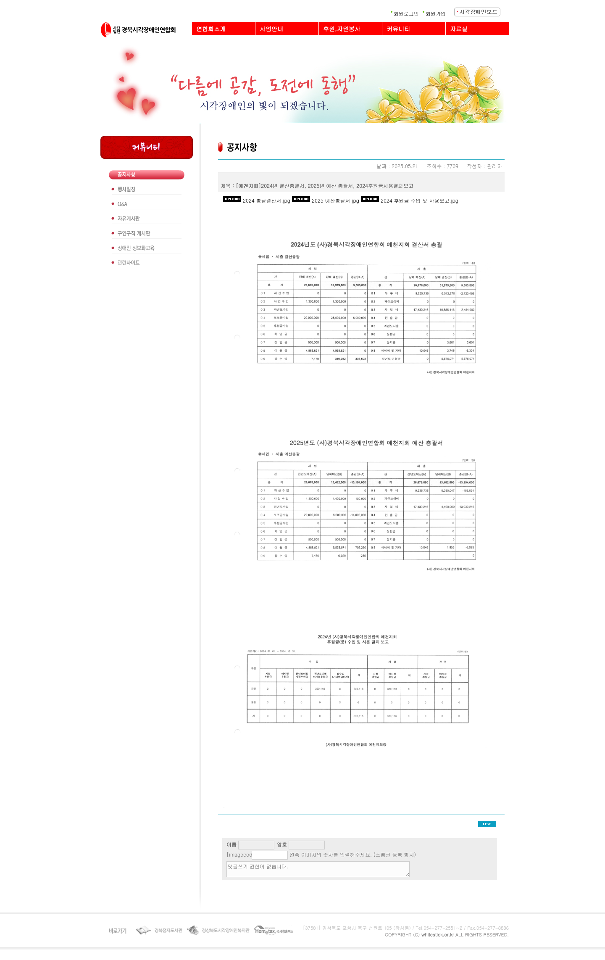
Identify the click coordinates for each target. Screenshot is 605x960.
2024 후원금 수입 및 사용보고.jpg (409, 200)
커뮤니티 (398, 28)
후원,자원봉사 (341, 28)
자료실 (459, 28)
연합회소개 (211, 28)
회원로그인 (406, 13)
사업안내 (271, 28)
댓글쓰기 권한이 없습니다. (318, 869)
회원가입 (436, 13)
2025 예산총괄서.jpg (325, 200)
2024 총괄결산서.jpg (256, 200)
